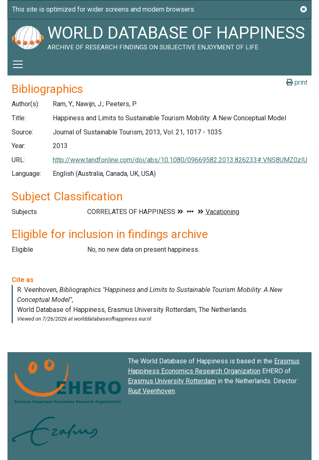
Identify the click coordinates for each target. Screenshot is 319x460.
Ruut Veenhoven (151, 391)
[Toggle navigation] (18, 64)
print (296, 82)
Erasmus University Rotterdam (172, 381)
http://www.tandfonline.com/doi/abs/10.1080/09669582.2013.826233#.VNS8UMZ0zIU (180, 160)
